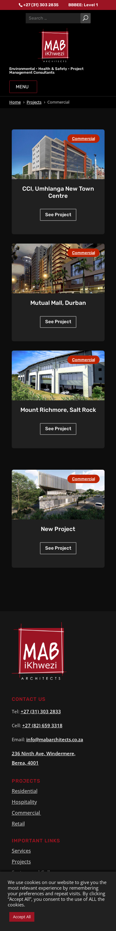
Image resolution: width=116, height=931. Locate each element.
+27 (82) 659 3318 (42, 725)
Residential (24, 791)
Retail (18, 823)
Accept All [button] (22, 916)
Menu (23, 87)
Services (21, 850)
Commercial (83, 138)
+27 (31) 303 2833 (41, 711)
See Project (58, 214)
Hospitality (24, 801)
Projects (21, 861)
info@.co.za (54, 739)
